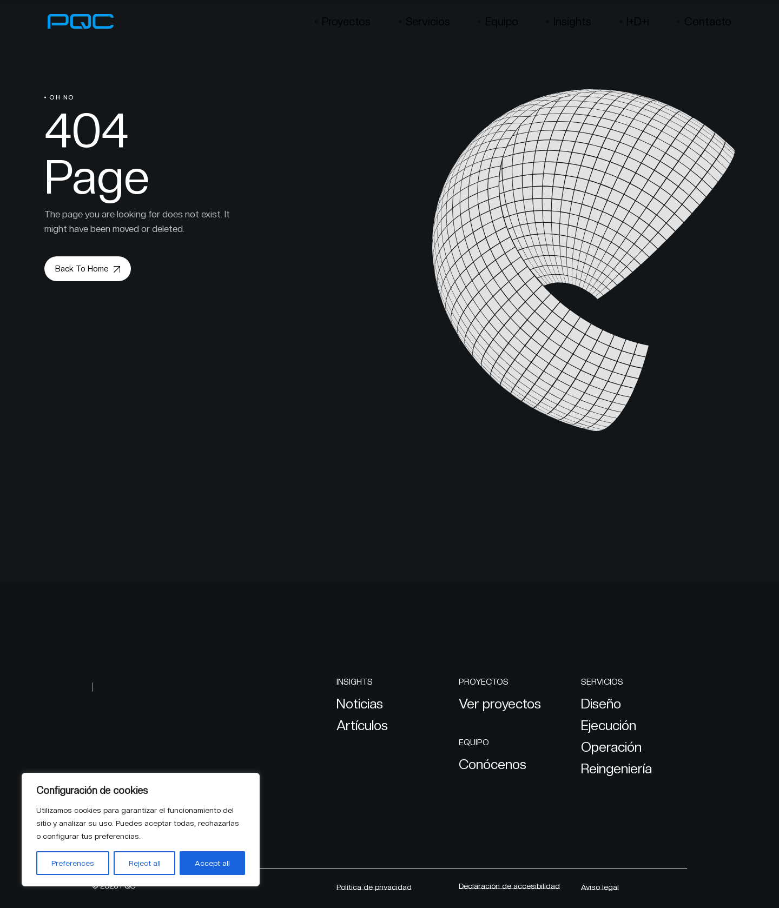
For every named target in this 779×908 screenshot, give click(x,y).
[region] (141, 829)
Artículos (362, 725)
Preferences (72, 863)
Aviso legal (600, 887)
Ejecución (608, 725)
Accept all (212, 863)
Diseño (601, 703)
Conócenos (492, 764)
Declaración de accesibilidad (509, 886)
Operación (611, 747)
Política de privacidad (374, 887)
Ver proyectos (500, 703)
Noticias (359, 703)
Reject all (145, 863)
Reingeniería (616, 768)
